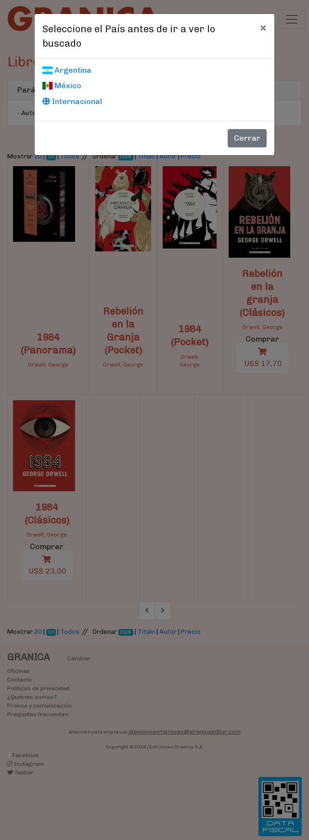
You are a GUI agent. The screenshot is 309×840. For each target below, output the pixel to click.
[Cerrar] (263, 27)
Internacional (72, 101)
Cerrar (247, 138)
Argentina (66, 70)
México (61, 85)
